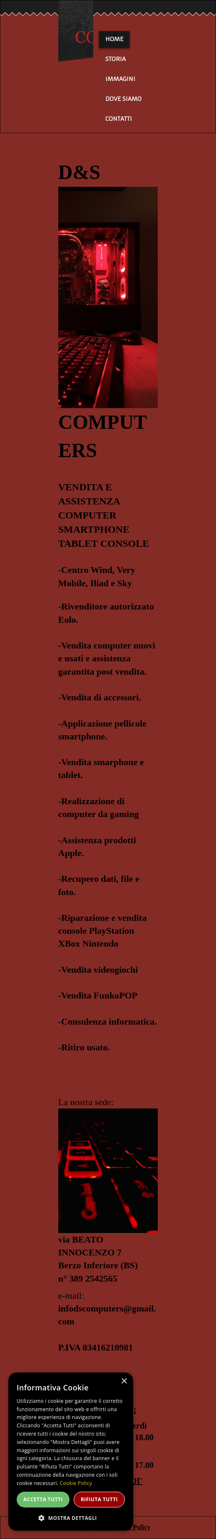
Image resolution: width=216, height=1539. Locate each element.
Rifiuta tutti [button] (99, 1499)
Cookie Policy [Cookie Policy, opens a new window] (76, 1483)
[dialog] (70, 1452)
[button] (71, 1517)
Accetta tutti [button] (43, 1499)
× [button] (124, 1381)
